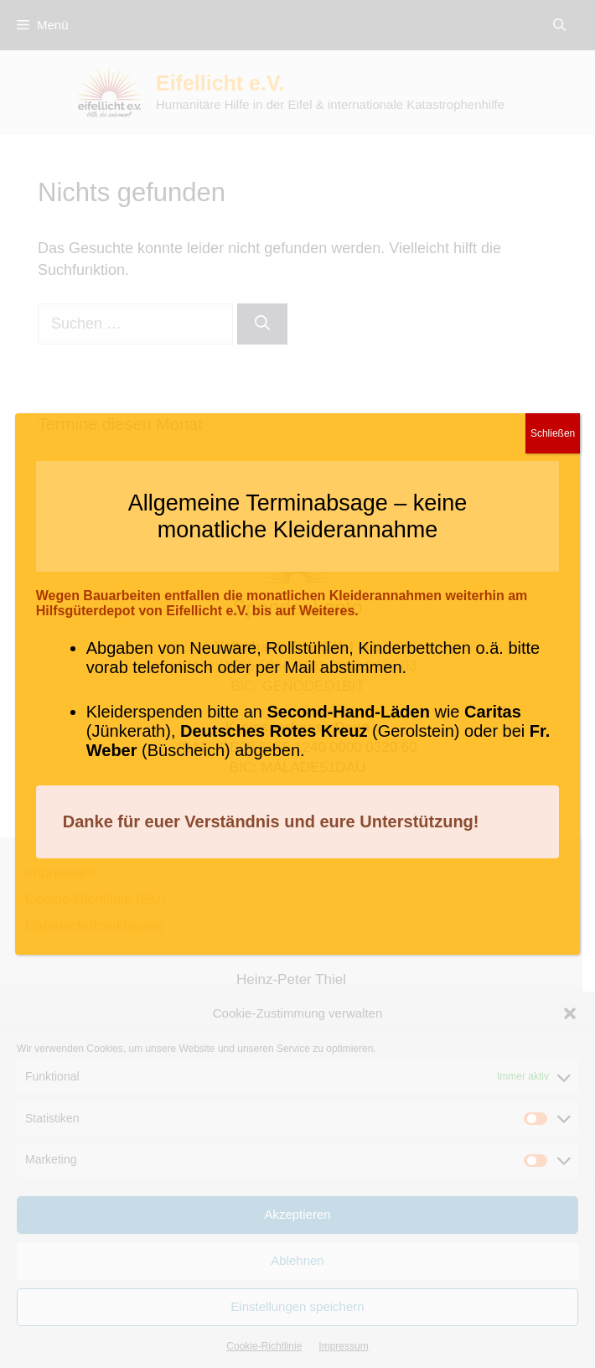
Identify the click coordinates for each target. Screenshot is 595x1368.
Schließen (552, 433)
